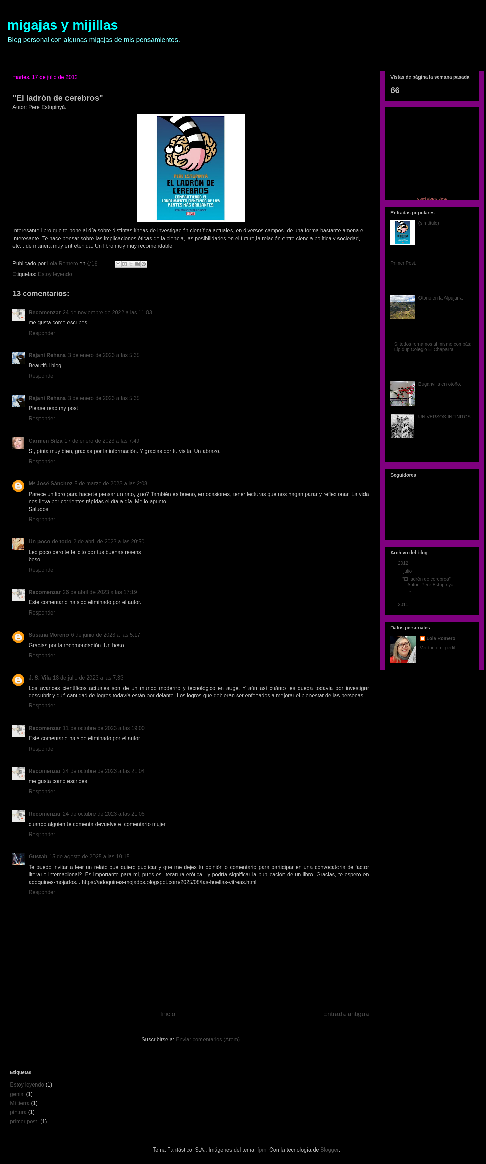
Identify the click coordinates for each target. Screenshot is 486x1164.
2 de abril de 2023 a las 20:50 (108, 541)
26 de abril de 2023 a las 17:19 (100, 592)
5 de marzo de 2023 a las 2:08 (111, 483)
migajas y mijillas (62, 25)
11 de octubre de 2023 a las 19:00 (104, 728)
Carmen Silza (45, 441)
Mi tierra (20, 1103)
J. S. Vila (40, 678)
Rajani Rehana (47, 355)
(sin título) (428, 223)
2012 (404, 563)
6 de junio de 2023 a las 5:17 (105, 635)
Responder (42, 333)
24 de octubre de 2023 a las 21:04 (104, 771)
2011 (404, 604)
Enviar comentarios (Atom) (208, 1039)
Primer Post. (403, 263)
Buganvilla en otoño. (439, 384)
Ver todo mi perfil (437, 647)
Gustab (38, 856)
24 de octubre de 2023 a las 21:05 (104, 814)
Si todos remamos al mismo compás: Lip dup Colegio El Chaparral (433, 346)
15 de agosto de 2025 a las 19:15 (89, 856)
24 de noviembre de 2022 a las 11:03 (107, 312)
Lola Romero (441, 638)
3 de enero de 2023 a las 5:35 (104, 355)
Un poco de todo (50, 541)
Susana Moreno (49, 635)
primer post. (24, 1121)
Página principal (47, 54)
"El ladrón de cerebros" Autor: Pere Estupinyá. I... (428, 584)
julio (408, 571)
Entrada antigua (346, 1013)
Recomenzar (45, 312)
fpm (261, 1150)
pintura (18, 1112)
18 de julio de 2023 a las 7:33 (88, 678)
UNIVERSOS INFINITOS (444, 416)
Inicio (168, 1013)
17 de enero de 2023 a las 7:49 (101, 441)
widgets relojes (437, 198)
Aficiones (108, 54)
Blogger (329, 1150)
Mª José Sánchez (51, 483)
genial (17, 1094)
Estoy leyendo (55, 274)
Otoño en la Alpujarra (440, 298)
